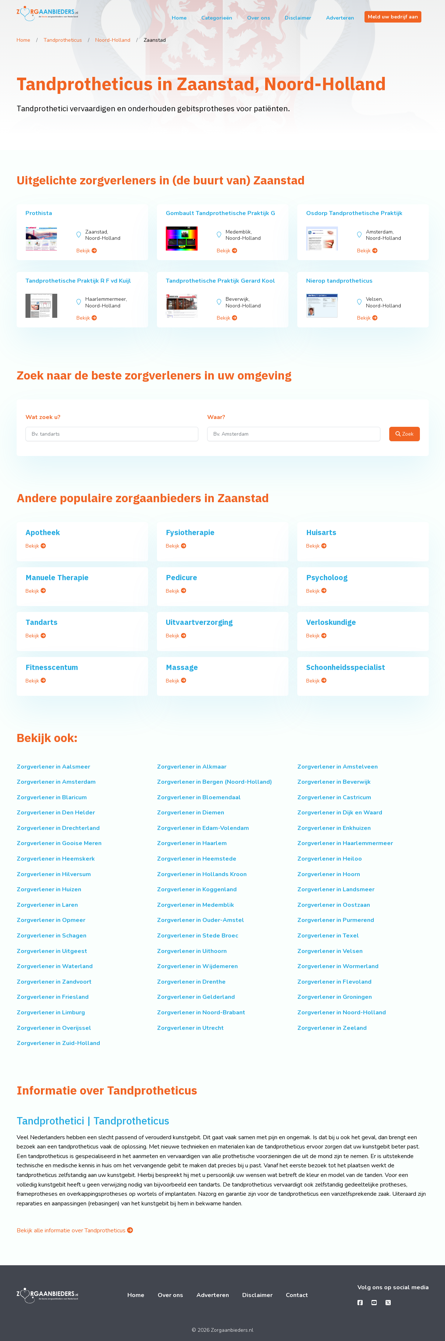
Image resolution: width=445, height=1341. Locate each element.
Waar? (216, 417)
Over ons (258, 17)
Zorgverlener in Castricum (334, 797)
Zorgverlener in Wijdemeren (197, 966)
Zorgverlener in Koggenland (197, 889)
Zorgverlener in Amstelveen (337, 767)
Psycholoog (327, 577)
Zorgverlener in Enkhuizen (334, 828)
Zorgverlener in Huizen (49, 889)
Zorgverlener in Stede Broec (197, 936)
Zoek (405, 434)
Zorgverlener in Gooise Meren (59, 843)
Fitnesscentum (51, 667)
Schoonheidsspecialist (345, 667)
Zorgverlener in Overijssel (54, 1028)
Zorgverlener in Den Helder (56, 813)
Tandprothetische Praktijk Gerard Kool (220, 281)
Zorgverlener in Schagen (51, 936)
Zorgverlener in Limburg (51, 1012)
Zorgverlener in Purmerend (335, 920)
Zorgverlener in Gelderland (196, 997)
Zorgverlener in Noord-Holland (341, 1012)
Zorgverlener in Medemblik (195, 905)
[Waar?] (293, 434)
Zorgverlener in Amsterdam (56, 782)
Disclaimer (298, 17)
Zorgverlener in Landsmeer (335, 889)
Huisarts (321, 532)
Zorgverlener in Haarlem (192, 843)
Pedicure (181, 577)
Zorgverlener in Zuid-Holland (58, 1043)
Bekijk (86, 250)
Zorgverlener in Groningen (334, 997)
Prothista (38, 213)
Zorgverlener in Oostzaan (333, 905)
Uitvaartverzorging (199, 622)
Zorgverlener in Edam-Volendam (203, 828)
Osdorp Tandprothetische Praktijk (354, 213)
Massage (182, 667)
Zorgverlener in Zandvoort (54, 982)
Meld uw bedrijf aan (393, 16)
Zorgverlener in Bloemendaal (199, 797)
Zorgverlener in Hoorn (328, 874)
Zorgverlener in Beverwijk (334, 782)
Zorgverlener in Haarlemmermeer (345, 843)
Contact (297, 1295)
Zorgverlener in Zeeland (332, 1028)
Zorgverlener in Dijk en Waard (339, 813)
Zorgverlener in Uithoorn (192, 951)
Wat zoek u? (43, 417)
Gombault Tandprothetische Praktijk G (220, 213)
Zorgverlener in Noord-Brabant (201, 1012)
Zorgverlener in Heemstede (196, 859)
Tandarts (41, 622)
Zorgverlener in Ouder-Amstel (200, 920)
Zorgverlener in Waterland (55, 966)
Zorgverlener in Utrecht (190, 1028)
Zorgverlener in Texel (328, 936)
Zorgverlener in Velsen (330, 951)
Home (179, 17)
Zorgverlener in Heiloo (329, 859)
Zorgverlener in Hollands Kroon (202, 874)
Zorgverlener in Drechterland (58, 828)
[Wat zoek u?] (112, 434)
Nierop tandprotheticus (339, 281)
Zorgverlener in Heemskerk (56, 859)
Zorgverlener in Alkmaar (191, 767)
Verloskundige (331, 622)
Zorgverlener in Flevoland (334, 982)
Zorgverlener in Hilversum (54, 874)
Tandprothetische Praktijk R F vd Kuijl (78, 281)
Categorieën (216, 17)
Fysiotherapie (190, 532)
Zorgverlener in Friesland (53, 997)
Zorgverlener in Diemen (190, 813)
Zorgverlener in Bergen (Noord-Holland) (214, 782)
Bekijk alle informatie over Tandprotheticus (75, 1230)
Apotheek (42, 532)
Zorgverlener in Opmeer (51, 920)
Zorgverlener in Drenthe (191, 982)
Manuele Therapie (57, 577)
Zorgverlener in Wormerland (338, 966)
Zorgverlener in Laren (47, 905)
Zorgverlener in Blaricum (52, 797)
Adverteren (340, 17)
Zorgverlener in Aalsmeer (53, 767)
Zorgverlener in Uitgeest (52, 951)
